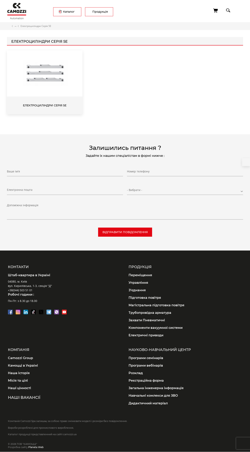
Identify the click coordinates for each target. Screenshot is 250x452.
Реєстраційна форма (146, 380)
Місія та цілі (18, 380)
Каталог (69, 11)
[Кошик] (215, 11)
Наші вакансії (24, 397)
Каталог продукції (15, 26)
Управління (138, 283)
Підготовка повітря (145, 298)
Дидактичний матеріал (148, 403)
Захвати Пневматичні (147, 320)
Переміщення (140, 275)
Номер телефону (138, 171)
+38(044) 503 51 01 (20, 290)
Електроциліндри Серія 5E (44, 105)
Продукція (100, 11)
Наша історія (19, 373)
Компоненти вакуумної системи (156, 328)
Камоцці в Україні (23, 365)
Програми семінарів (146, 358)
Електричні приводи (146, 335)
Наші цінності (19, 388)
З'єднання (137, 290)
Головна (8, 26)
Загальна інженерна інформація (156, 388)
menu (239, 10)
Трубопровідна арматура (150, 313)
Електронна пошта (19, 190)
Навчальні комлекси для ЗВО (153, 395)
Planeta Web (36, 447)
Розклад (136, 373)
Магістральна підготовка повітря (156, 305)
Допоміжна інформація (22, 205)
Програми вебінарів (146, 365)
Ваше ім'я (13, 171)
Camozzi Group (20, 358)
